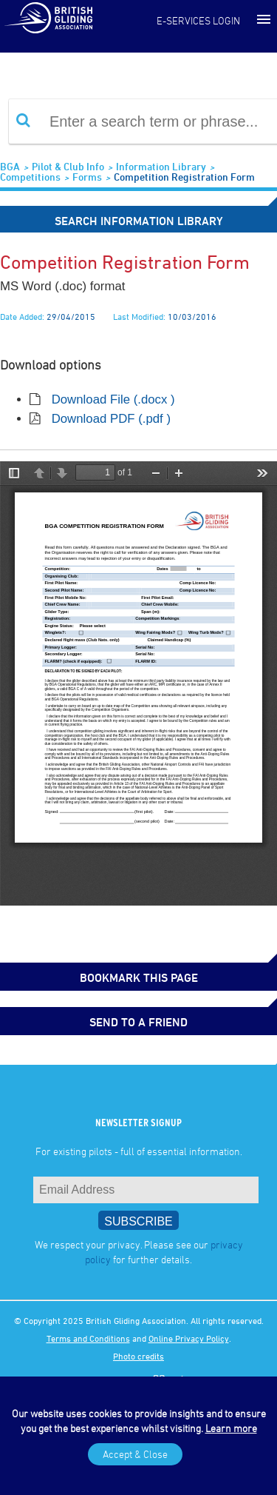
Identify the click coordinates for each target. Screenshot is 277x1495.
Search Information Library (139, 220)
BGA (10, 166)
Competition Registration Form (184, 176)
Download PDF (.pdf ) (111, 419)
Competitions (30, 176)
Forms (87, 176)
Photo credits (138, 1356)
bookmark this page (139, 977)
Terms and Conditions (88, 1338)
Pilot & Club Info (68, 166)
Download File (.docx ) (113, 399)
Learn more (231, 1428)
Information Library (161, 166)
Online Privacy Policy (188, 1338)
